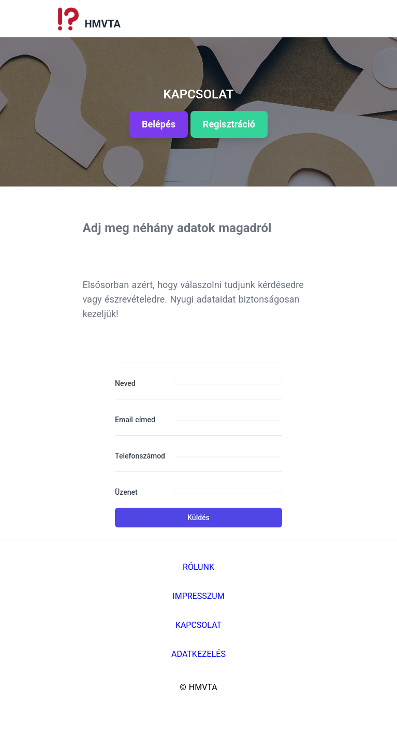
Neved (125, 383)
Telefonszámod (140, 456)
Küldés (198, 517)
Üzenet (126, 492)
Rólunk (198, 567)
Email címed (135, 419)
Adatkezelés (198, 654)
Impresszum (198, 596)
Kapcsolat (198, 625)
